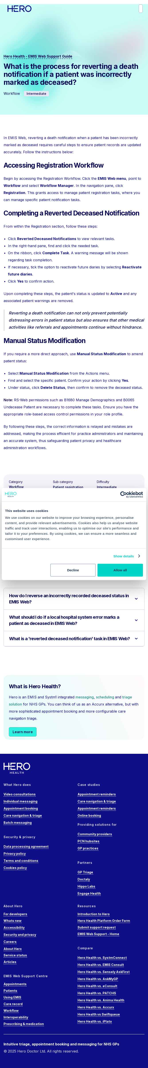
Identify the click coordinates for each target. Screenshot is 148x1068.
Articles (10, 962)
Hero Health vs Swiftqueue (99, 1014)
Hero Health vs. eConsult (97, 986)
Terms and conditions (21, 861)
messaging (85, 697)
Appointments (15, 984)
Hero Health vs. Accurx (96, 1007)
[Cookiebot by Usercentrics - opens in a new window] (123, 494)
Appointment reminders (97, 794)
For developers (15, 914)
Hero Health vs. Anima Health (101, 1000)
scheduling (105, 697)
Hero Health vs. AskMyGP (98, 979)
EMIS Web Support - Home (98, 934)
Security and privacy (20, 934)
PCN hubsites (88, 841)
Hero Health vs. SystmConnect (102, 957)
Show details (123, 556)
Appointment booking (21, 808)
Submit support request (97, 927)
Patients (10, 990)
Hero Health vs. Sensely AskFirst (104, 972)
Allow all (120, 570)
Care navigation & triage (23, 815)
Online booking (89, 815)
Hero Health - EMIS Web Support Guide (38, 56)
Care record (13, 1004)
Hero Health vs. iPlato (95, 1021)
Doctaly (84, 879)
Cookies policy (15, 868)
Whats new (12, 921)
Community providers (95, 834)
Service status (15, 955)
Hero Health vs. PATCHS (97, 993)
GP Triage (85, 872)
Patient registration (68, 487)
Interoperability (16, 1017)
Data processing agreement (26, 846)
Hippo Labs (86, 886)
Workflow (16, 487)
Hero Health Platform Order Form (104, 921)
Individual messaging (20, 801)
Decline (73, 570)
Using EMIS (12, 997)
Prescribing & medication (24, 1024)
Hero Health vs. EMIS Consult (101, 965)
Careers (10, 942)
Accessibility (14, 927)
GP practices (88, 848)
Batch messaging (18, 822)
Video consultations (20, 794)
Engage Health (89, 893)
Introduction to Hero (94, 914)
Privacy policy (15, 853)
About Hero (13, 949)
